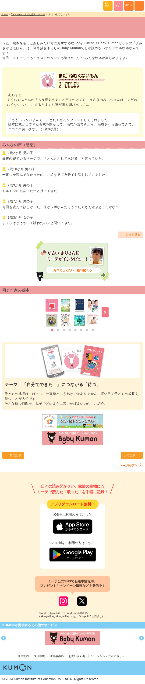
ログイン (129, 5)
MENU (139, 6)
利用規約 (23, 656)
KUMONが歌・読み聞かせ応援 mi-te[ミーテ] (14, 6)
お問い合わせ (77, 656)
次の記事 (129, 455)
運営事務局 (57, 656)
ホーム (4, 14)
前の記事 (15, 455)
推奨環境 (39, 656)
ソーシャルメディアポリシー (109, 656)
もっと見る (133, 234)
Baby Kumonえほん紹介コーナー (28, 14)
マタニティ (118, 4)
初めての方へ (108, 4)
